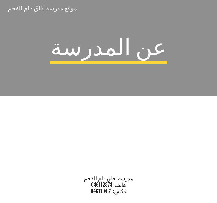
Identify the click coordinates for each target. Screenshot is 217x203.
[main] (108, 48)
